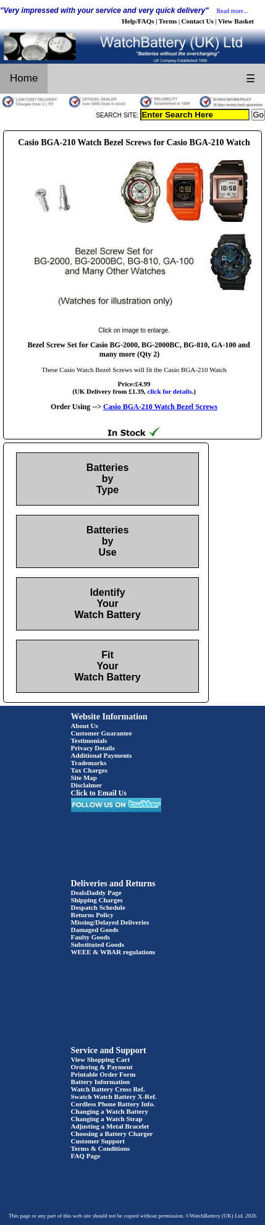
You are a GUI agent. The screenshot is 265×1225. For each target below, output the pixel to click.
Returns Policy (92, 914)
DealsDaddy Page (96, 892)
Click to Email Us (99, 793)
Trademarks (89, 762)
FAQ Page (86, 1155)
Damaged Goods (95, 929)
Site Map (84, 777)
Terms (168, 21)
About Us (84, 725)
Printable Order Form (103, 1074)
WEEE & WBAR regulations (113, 952)
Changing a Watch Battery (109, 1111)
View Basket (236, 21)
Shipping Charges (97, 900)
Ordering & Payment (102, 1066)
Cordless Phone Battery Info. (113, 1104)
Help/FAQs (138, 21)
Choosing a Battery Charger (112, 1133)
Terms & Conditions (100, 1148)
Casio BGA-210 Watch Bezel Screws (160, 406)
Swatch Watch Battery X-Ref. (114, 1096)
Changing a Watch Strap (107, 1118)
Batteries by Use (107, 541)
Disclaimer (87, 785)
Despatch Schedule (98, 907)
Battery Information (100, 1081)
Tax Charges (89, 770)
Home (24, 78)
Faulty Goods (90, 937)
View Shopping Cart (100, 1059)
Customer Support (98, 1141)
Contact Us (198, 21)
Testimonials (89, 740)
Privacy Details (93, 748)
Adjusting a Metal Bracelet (110, 1126)
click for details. (171, 391)
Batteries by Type (107, 478)
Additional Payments (101, 755)
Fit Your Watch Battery (108, 666)
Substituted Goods (98, 944)
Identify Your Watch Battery (108, 603)
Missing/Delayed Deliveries (110, 922)
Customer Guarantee (101, 733)
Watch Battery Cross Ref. (108, 1089)
